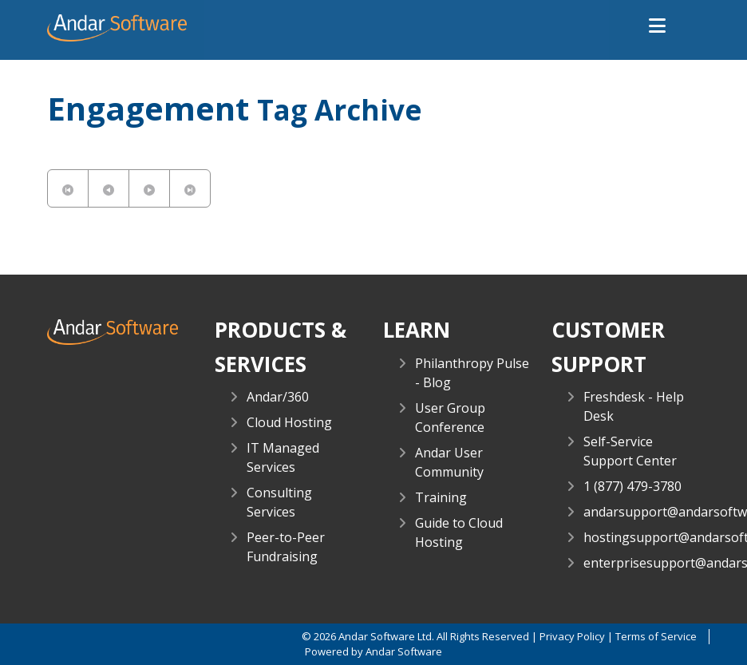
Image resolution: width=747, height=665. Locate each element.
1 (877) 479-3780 (632, 486)
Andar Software (404, 651)
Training (441, 497)
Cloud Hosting (289, 422)
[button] (657, 26)
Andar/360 (278, 397)
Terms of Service (656, 636)
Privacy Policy (572, 636)
